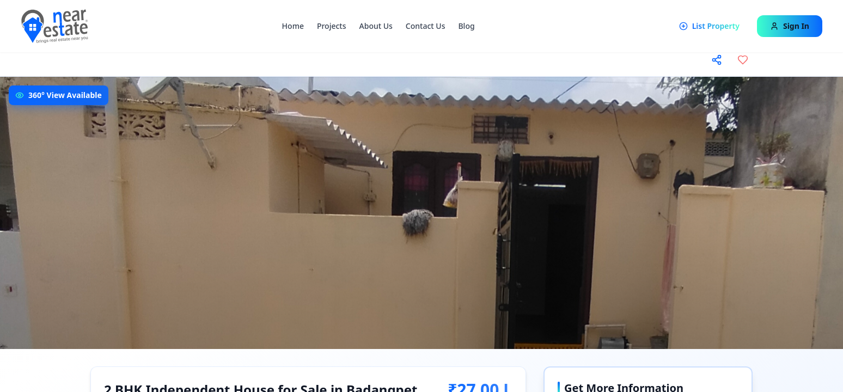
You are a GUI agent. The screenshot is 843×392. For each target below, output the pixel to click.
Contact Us (425, 26)
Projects (331, 26)
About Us (376, 26)
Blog (466, 26)
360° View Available (65, 95)
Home (293, 26)
